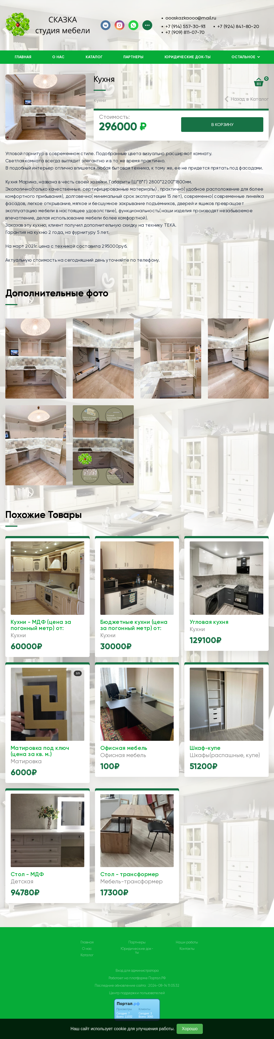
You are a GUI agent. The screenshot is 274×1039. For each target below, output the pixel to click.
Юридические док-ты (188, 57)
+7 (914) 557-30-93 (185, 26)
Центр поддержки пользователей (137, 993)
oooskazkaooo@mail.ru (190, 18)
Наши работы (187, 942)
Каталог (94, 57)
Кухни (100, 100)
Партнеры (133, 57)
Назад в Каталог (250, 99)
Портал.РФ (157, 978)
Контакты (187, 949)
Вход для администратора (137, 971)
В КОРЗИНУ (222, 124)
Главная (23, 57)
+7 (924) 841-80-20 (238, 26)
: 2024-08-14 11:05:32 (163, 985)
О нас (58, 57)
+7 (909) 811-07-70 (184, 32)
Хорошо (190, 1028)
